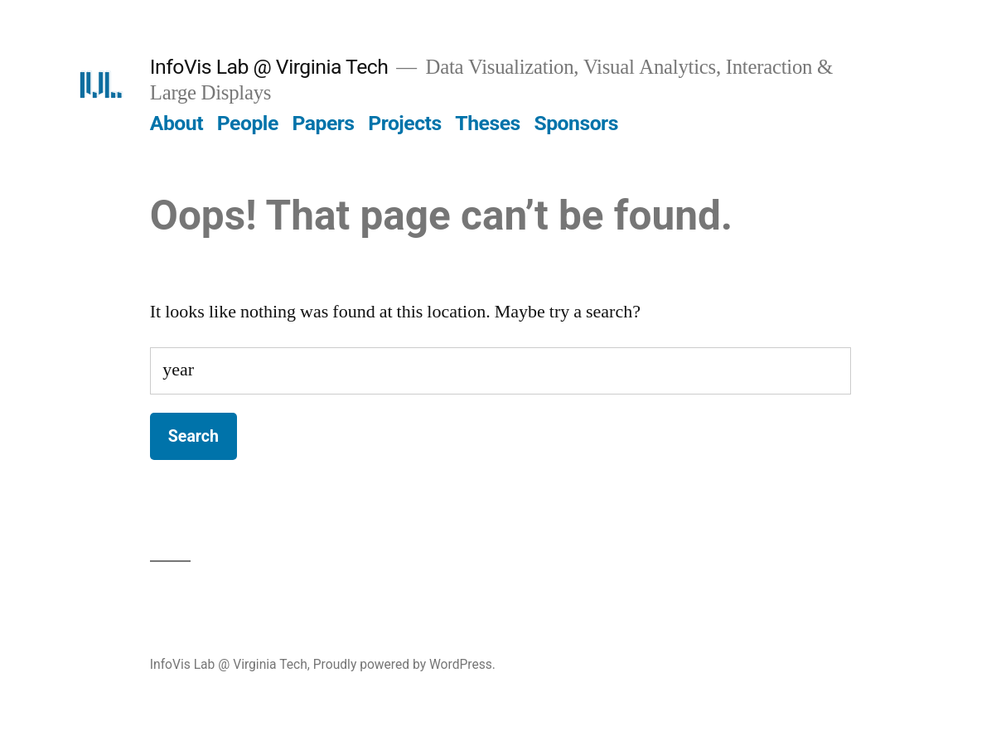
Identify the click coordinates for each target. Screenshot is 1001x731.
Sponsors (576, 123)
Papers (323, 123)
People (247, 123)
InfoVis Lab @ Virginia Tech (269, 67)
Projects (404, 123)
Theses (487, 123)
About (176, 123)
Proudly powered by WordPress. (404, 664)
